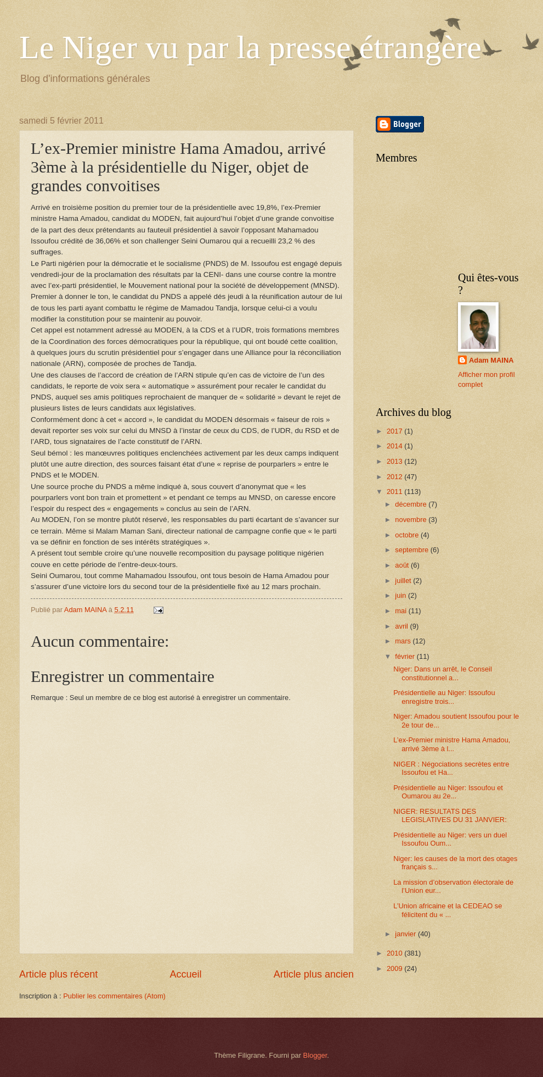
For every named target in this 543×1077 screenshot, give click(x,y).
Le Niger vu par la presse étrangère (250, 47)
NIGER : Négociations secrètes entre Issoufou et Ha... (451, 768)
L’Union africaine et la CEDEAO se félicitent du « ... (447, 910)
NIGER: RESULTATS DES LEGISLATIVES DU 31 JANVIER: (450, 815)
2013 (395, 461)
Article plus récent (58, 974)
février (405, 656)
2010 (395, 953)
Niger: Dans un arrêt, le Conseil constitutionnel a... (442, 673)
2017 (395, 431)
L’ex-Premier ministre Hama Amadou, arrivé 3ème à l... (451, 744)
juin (401, 595)
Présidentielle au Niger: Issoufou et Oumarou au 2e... (448, 792)
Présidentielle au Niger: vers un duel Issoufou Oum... (450, 839)
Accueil (185, 974)
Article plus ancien (314, 974)
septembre (412, 550)
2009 (395, 968)
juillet (404, 580)
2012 (395, 477)
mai (401, 611)
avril (402, 626)
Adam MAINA (491, 360)
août (403, 565)
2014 (395, 446)
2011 (395, 491)
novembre (411, 519)
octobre (408, 535)
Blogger (315, 1055)
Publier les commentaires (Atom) (114, 996)
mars (403, 641)
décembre (411, 504)
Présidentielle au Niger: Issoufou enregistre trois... (444, 697)
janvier (406, 934)
